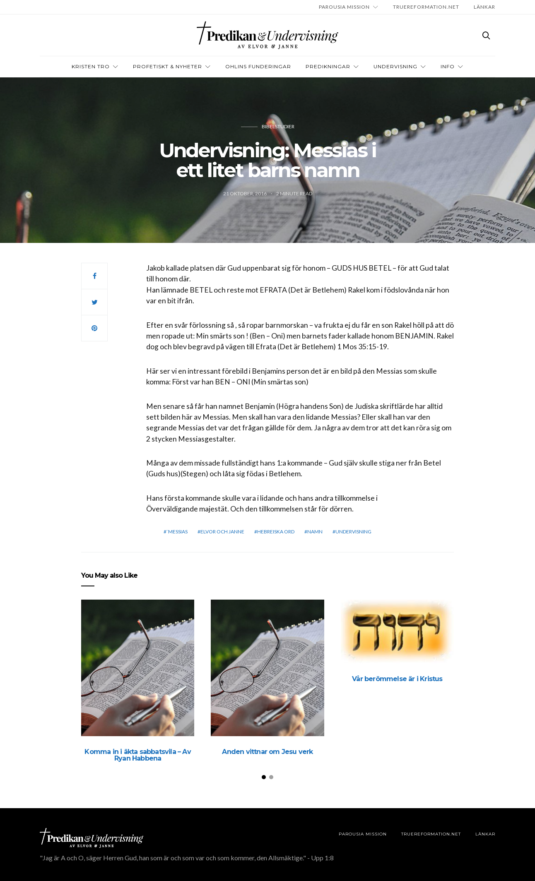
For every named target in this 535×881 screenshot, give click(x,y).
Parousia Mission (344, 7)
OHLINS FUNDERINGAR (258, 66)
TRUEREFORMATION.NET (426, 7)
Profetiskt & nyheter (167, 66)
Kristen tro (91, 66)
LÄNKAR (484, 7)
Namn (315, 531)
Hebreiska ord (275, 531)
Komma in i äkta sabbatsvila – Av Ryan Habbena (137, 755)
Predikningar (328, 66)
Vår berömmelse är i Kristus (397, 679)
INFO (448, 66)
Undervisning (395, 66)
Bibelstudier (278, 126)
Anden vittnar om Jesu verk (267, 752)
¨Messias (177, 531)
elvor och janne (222, 531)
